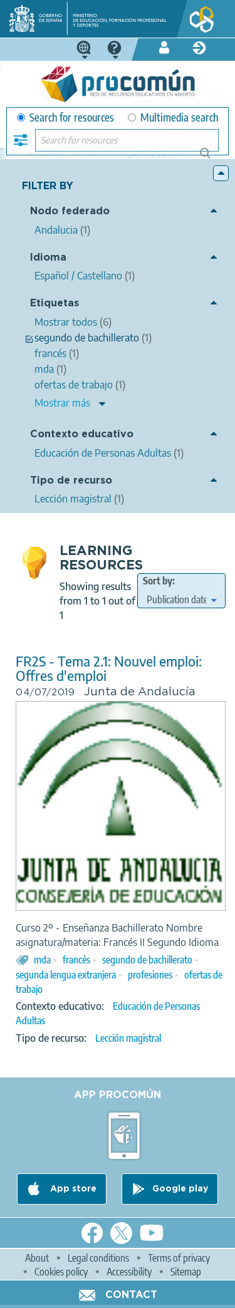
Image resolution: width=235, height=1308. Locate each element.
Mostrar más (62, 403)
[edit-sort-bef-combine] (181, 599)
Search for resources (65, 117)
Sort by (157, 580)
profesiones (150, 974)
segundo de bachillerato (147, 959)
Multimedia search (173, 117)
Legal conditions (98, 1258)
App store (72, 1189)
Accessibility (129, 1271)
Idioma (48, 257)
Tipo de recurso (71, 480)
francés (76, 959)
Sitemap (185, 1271)
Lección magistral (128, 1038)
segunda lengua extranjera (66, 974)
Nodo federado (70, 211)
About (37, 1258)
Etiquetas (54, 303)
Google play (180, 1189)
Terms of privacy (179, 1258)
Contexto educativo (81, 434)
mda (42, 959)
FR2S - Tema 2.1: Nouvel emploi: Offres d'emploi (109, 668)
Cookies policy (61, 1271)
